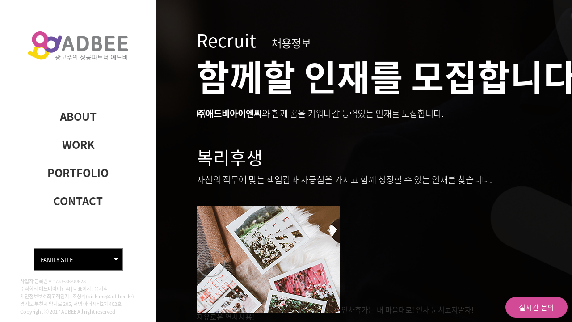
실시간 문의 (536, 307)
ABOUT (78, 116)
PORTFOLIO (78, 173)
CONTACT (78, 201)
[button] (211, 263)
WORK (78, 144)
